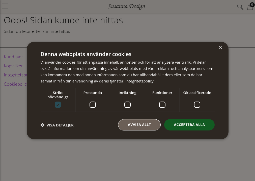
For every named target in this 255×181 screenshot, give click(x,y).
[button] (57, 125)
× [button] (220, 48)
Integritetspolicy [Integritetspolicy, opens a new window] (139, 80)
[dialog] (128, 90)
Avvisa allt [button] (139, 124)
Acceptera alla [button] (189, 124)
